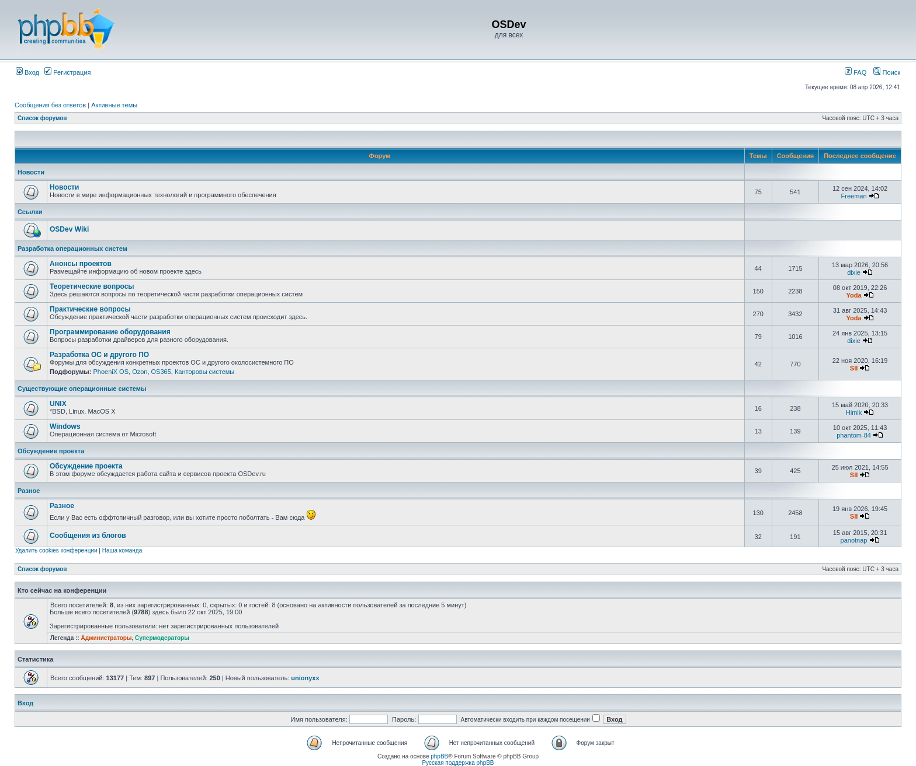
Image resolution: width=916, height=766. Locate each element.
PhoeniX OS (111, 371)
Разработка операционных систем (72, 248)
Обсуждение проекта (51, 450)
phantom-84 (854, 435)
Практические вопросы (90, 309)
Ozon (139, 371)
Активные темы (114, 105)
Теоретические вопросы (92, 286)
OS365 (161, 371)
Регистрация (67, 72)
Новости (31, 172)
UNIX (58, 404)
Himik (854, 412)
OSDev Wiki (69, 229)
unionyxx (305, 677)
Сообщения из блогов (88, 535)
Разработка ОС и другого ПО (99, 355)
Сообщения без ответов (50, 105)
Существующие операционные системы (82, 388)
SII (854, 368)
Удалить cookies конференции (56, 550)
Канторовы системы (204, 371)
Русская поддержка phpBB (458, 763)
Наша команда (122, 550)
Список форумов (42, 118)
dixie (854, 272)
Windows (65, 426)
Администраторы (106, 638)
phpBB (439, 756)
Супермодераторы (162, 638)
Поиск (886, 72)
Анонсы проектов (81, 264)
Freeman (854, 196)
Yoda (853, 295)
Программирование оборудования (110, 332)
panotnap (854, 540)
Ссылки (30, 211)
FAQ (855, 72)
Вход (27, 72)
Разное (29, 490)
